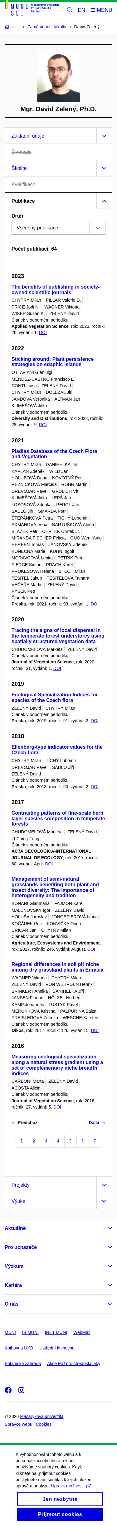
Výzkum (14, 1266)
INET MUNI (56, 1332)
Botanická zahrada (23, 1363)
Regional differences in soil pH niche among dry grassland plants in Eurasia (57, 967)
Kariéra (13, 1285)
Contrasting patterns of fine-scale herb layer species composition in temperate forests (58, 818)
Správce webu (18, 1424)
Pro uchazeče (21, 1247)
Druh (17, 216)
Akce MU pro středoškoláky (73, 1363)
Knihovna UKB (19, 1347)
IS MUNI (30, 1332)
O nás (11, 1304)
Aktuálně (15, 1228)
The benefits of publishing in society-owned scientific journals (56, 289)
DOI (43, 332)
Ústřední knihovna (57, 1347)
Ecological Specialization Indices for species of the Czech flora (55, 697)
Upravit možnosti (71, 1494)
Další (97, 1122)
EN (81, 10)
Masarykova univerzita (41, 1416)
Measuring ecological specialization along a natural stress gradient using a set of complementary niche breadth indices (57, 1065)
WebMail (81, 1332)
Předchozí (25, 1122)
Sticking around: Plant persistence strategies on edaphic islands (53, 361)
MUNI (10, 1332)
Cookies (44, 1424)
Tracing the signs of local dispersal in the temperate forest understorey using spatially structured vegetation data (58, 636)
